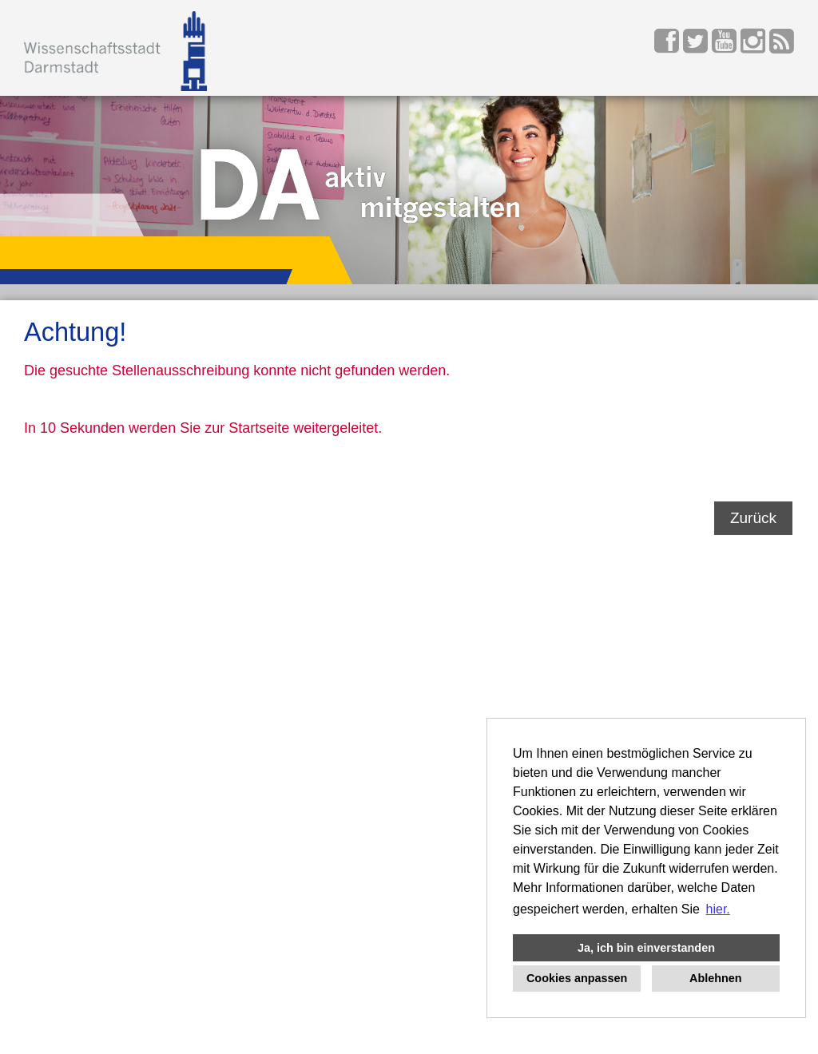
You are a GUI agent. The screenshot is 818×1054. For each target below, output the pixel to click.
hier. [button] (718, 909)
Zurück (753, 517)
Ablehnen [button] (715, 978)
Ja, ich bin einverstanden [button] (646, 947)
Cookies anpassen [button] (576, 978)
